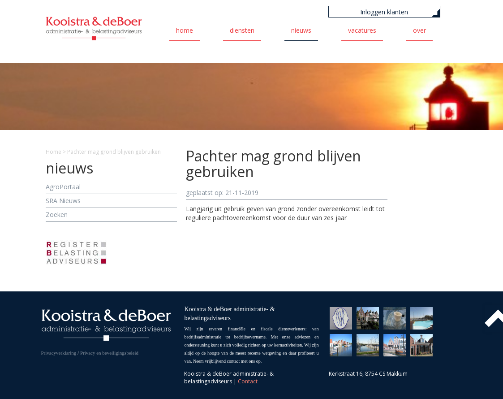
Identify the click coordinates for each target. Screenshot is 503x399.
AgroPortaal (63, 186)
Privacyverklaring (59, 353)
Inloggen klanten (384, 12)
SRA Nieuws (63, 200)
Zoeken (57, 214)
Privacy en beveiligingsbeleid (109, 353)
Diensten (242, 30)
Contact (248, 381)
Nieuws (301, 30)
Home (184, 30)
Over (419, 30)
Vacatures (362, 30)
